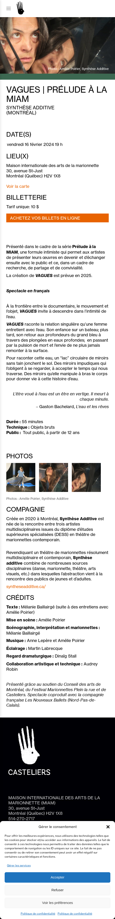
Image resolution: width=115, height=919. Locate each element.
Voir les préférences (57, 903)
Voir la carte (17, 186)
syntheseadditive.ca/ (26, 586)
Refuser (57, 890)
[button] (108, 827)
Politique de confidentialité (38, 913)
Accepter (57, 877)
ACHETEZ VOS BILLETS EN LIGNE (45, 217)
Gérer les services (19, 865)
